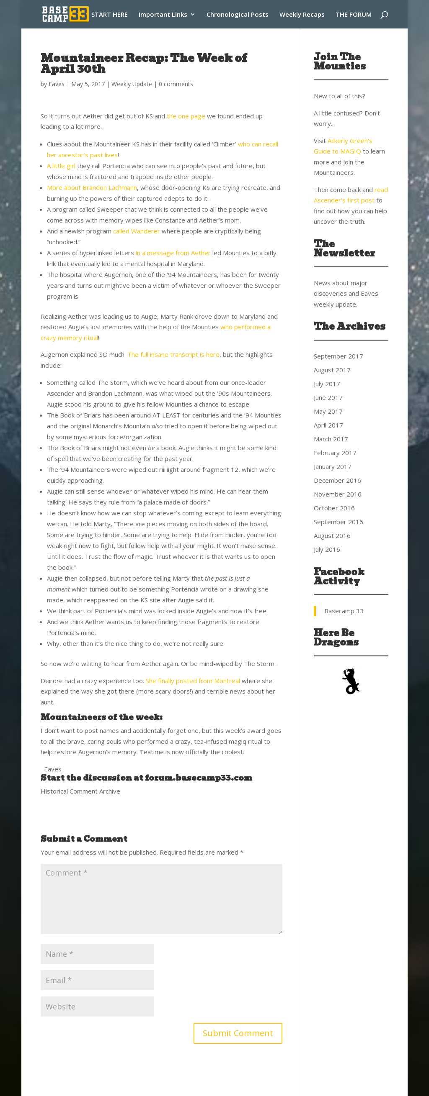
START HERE (109, 14)
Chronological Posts (238, 14)
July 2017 (327, 383)
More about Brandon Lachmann (92, 187)
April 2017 (328, 425)
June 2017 (328, 397)
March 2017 (331, 439)
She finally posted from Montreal (193, 680)
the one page (186, 116)
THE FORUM (354, 14)
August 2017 (332, 370)
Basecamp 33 (344, 611)
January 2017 (332, 466)
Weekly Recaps (302, 14)
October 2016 (334, 508)
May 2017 (328, 411)
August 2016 (332, 535)
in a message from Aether (173, 252)
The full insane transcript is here (173, 354)
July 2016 (327, 549)
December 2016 (337, 480)
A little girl (61, 165)
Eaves (57, 84)
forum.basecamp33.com (198, 778)
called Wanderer (136, 231)
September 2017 (338, 356)
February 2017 (335, 452)
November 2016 (338, 494)
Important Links (163, 14)
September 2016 (338, 521)
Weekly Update (131, 84)
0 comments (176, 84)
